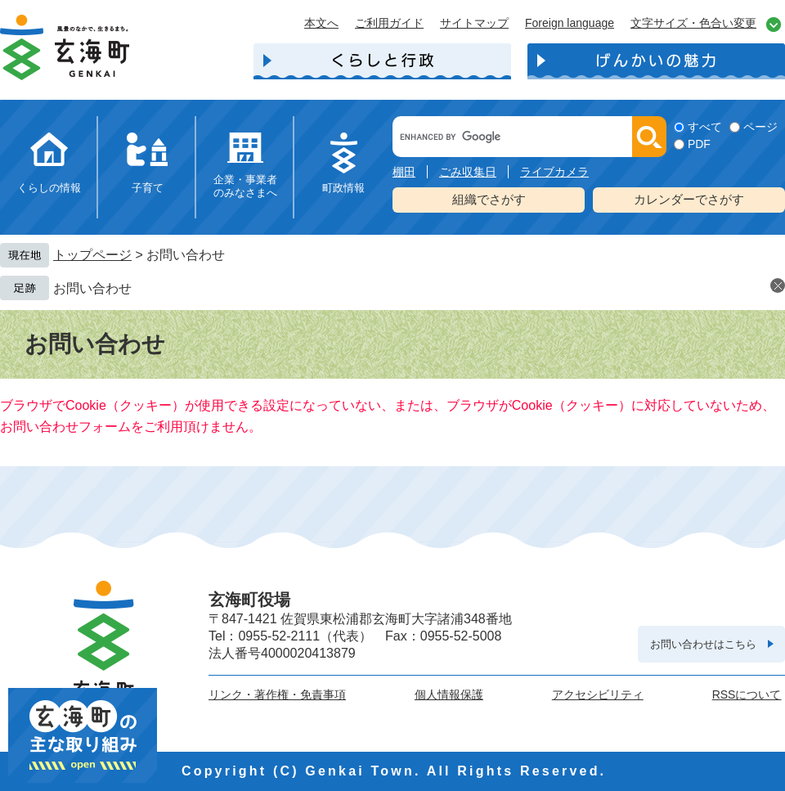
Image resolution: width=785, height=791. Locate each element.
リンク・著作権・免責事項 (277, 694)
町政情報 (343, 188)
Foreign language (569, 22)
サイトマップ (474, 22)
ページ (760, 126)
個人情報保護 (449, 694)
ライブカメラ (554, 171)
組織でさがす (489, 199)
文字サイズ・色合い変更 (693, 22)
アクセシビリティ (598, 694)
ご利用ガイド (389, 22)
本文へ (321, 22)
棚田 (403, 171)
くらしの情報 (49, 188)
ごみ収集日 (467, 171)
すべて (705, 126)
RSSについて (747, 694)
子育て (148, 188)
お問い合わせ (92, 288)
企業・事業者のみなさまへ (245, 186)
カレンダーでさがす (689, 199)
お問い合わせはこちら (703, 644)
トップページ (92, 255)
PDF (699, 144)
